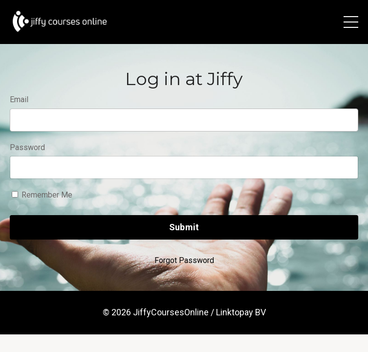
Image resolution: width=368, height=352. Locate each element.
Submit (184, 227)
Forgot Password (184, 260)
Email (19, 99)
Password (27, 147)
